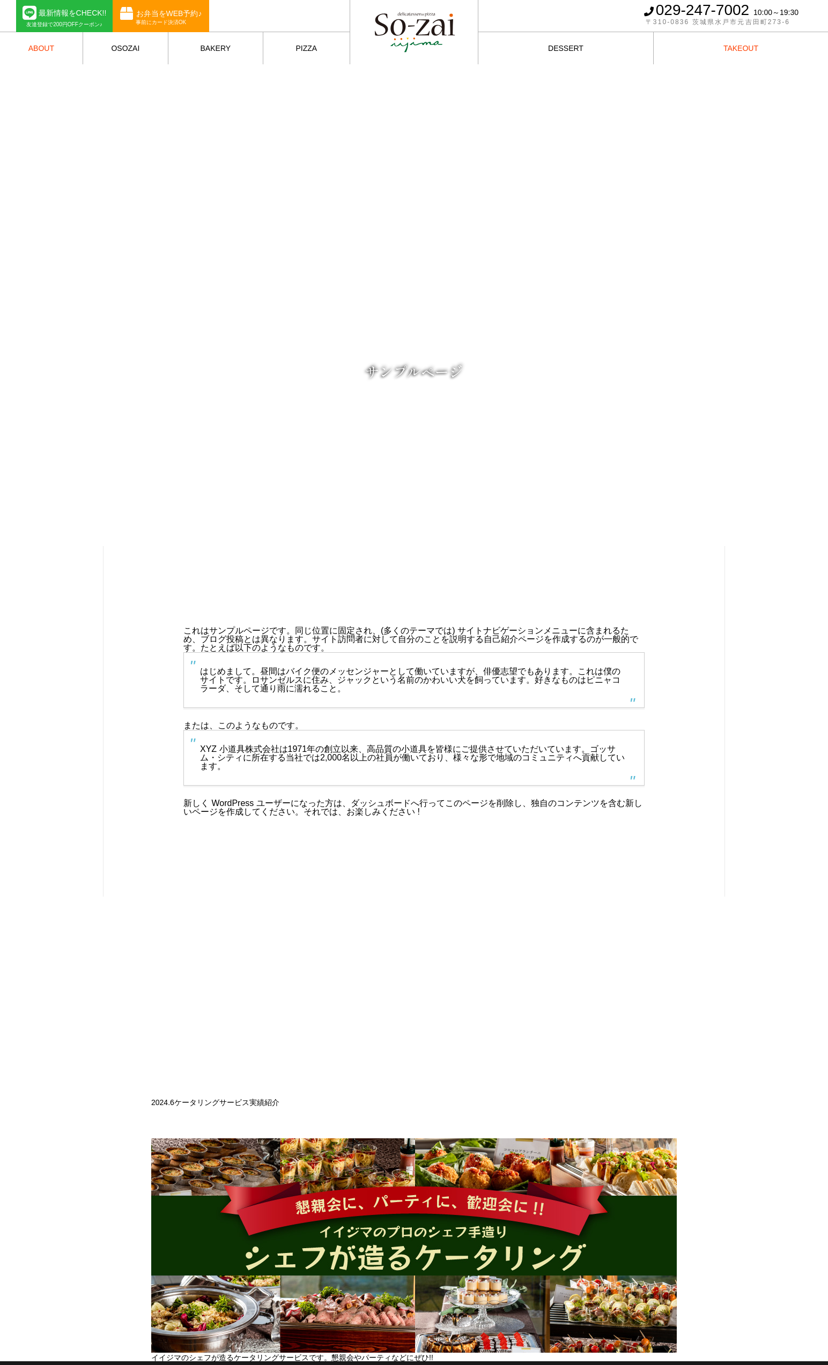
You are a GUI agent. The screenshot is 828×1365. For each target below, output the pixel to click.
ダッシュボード (381, 803)
